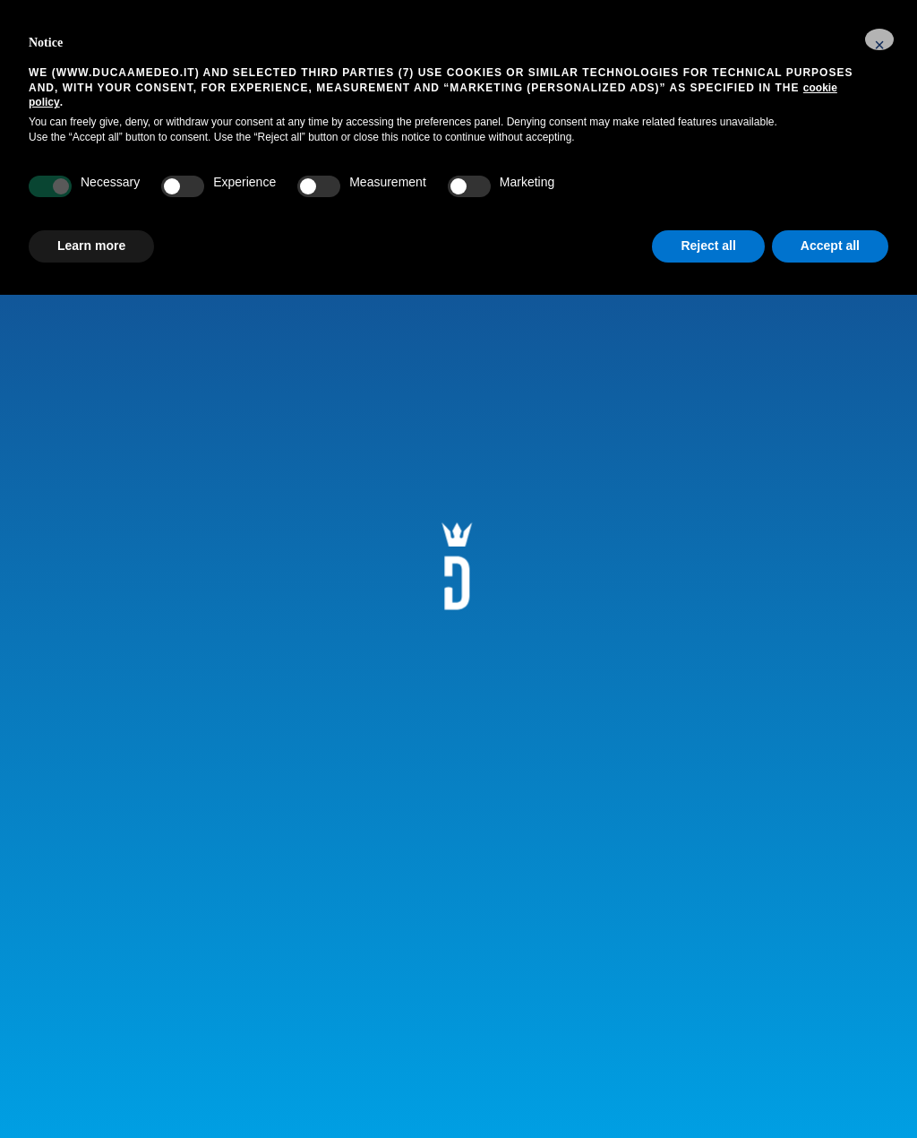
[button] (879, 39)
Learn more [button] (91, 245)
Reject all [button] (708, 245)
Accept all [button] (830, 245)
